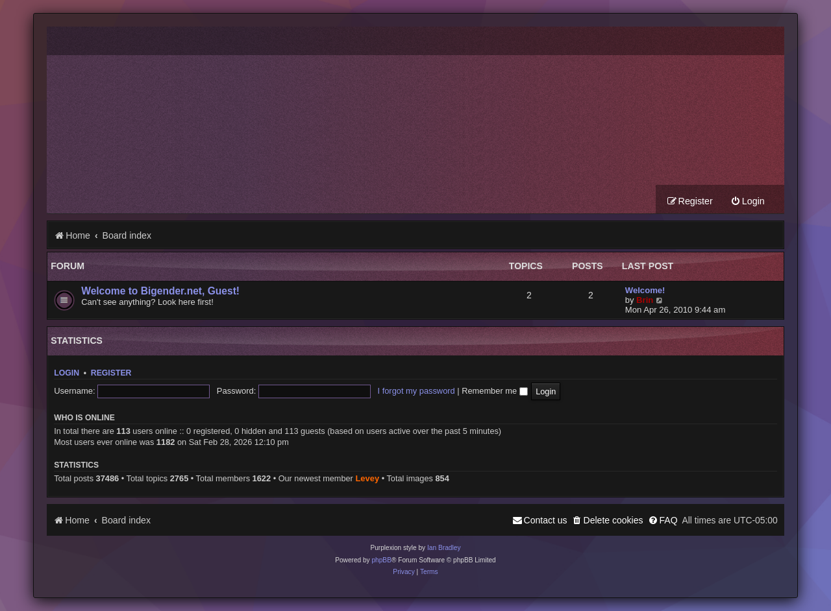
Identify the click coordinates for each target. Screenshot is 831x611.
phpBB (381, 560)
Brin (644, 300)
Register (111, 372)
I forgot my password (416, 391)
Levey (367, 478)
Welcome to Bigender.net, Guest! (160, 290)
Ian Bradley (444, 547)
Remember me (495, 391)
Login (66, 372)
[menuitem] (747, 201)
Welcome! (645, 290)
